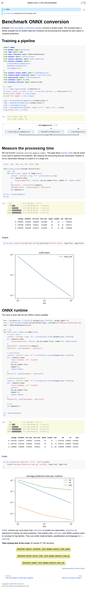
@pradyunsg (21, 586)
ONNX (4, 530)
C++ (81, 536)
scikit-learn (37, 530)
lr (79, 128)
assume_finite (67, 153)
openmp (5, 539)
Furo (27, 586)
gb (20, 128)
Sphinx (11, 586)
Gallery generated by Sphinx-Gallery (73, 568)
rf (51, 128)
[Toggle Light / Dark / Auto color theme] (81, 2)
